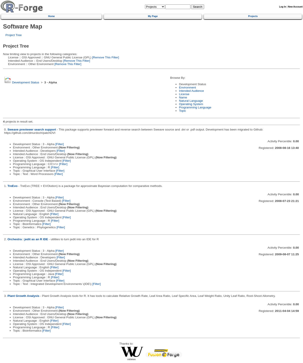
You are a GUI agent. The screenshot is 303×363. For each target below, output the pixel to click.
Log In (282, 7)
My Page (153, 16)
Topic (182, 110)
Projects (253, 16)
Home (51, 16)
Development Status (25, 82)
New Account (295, 7)
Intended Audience (191, 90)
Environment (187, 87)
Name (183, 97)
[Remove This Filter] (105, 57)
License (184, 94)
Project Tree (14, 35)
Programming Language (195, 107)
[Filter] (59, 144)
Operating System (191, 104)
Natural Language (191, 100)
